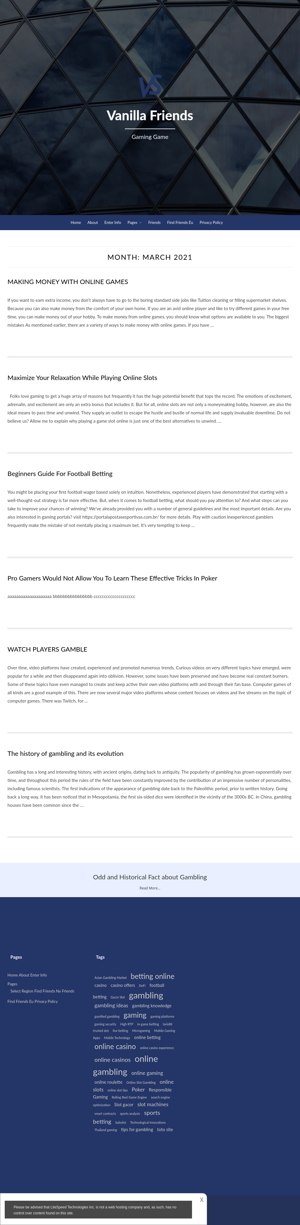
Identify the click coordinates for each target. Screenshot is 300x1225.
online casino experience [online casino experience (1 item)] (157, 1048)
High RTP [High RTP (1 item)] (126, 1024)
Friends (154, 222)
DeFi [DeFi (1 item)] (142, 985)
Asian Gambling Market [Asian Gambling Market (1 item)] (110, 977)
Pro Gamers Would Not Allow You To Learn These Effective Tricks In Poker (112, 578)
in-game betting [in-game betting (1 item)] (148, 1024)
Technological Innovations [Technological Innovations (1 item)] (148, 1122)
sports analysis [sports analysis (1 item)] (130, 1113)
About (93, 222)
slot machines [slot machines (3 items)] (152, 1104)
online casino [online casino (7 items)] (115, 1046)
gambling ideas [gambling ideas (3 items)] (111, 1005)
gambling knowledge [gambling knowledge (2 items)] (152, 1005)
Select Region (21, 991)
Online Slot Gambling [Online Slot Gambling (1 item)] (141, 1082)
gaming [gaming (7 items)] (135, 1015)
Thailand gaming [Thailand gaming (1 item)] (105, 1130)
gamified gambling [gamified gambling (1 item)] (107, 1016)
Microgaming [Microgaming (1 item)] (141, 1030)
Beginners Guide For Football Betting (59, 473)
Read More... (150, 888)
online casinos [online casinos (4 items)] (112, 1059)
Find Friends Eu (180, 222)
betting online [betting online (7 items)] (153, 976)
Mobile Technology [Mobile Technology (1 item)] (117, 1038)
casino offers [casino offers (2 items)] (123, 985)
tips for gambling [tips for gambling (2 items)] (137, 1129)
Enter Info (112, 222)
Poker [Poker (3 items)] (138, 1089)
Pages (132, 222)
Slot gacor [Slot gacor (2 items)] (123, 1104)
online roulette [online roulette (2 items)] (108, 1082)
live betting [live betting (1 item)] (120, 1030)
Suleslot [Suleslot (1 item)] (120, 1122)
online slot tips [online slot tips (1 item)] (117, 1090)
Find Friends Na (47, 991)
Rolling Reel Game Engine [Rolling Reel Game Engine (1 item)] (129, 1097)
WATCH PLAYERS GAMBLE (47, 649)
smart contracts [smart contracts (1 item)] (105, 1113)
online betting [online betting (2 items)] (147, 1037)
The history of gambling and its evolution (65, 753)
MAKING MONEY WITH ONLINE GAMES (67, 282)
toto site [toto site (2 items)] (165, 1129)
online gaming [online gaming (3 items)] (147, 1073)
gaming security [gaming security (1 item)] (105, 1024)
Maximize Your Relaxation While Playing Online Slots (82, 377)
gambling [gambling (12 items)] (146, 995)
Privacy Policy (211, 222)
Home (76, 222)
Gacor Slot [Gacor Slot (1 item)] (118, 997)
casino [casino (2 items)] (100, 985)
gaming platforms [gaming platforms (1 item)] (163, 1016)
